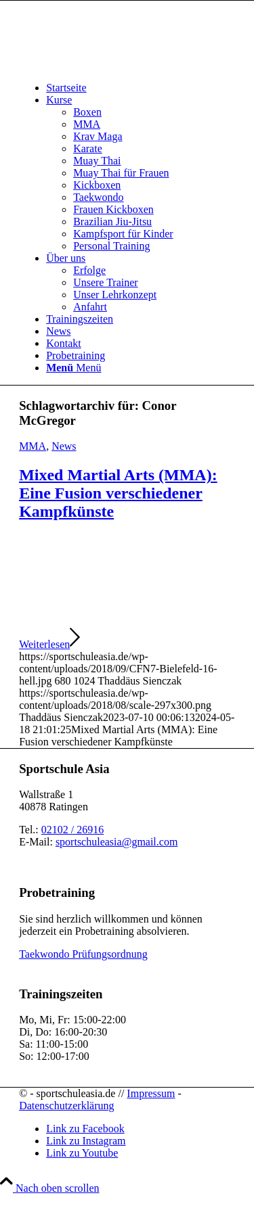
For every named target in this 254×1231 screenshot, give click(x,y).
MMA (32, 446)
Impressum (151, 1093)
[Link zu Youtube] (82, 1153)
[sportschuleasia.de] (120, 64)
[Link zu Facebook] (85, 1128)
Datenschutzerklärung (66, 1105)
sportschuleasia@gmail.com (116, 841)
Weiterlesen (49, 644)
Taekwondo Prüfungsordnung (83, 954)
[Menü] (73, 367)
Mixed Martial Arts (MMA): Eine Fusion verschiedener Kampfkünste (118, 493)
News (63, 446)
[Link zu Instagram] (85, 1140)
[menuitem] (140, 88)
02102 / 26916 (72, 829)
